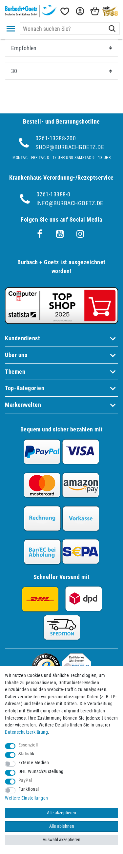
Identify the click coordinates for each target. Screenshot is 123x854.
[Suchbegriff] (70, 28)
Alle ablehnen (61, 826)
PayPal (25, 780)
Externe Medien (33, 762)
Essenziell (28, 745)
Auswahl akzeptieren (61, 840)
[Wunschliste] (64, 11)
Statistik (26, 754)
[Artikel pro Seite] (61, 71)
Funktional (28, 789)
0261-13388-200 (55, 138)
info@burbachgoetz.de (69, 203)
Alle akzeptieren (61, 813)
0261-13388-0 (53, 194)
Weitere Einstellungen (26, 798)
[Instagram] (80, 234)
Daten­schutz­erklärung (26, 732)
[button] (79, 11)
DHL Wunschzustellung (41, 771)
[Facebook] (39, 234)
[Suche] (112, 28)
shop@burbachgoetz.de (69, 147)
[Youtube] (60, 234)
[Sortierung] (61, 47)
